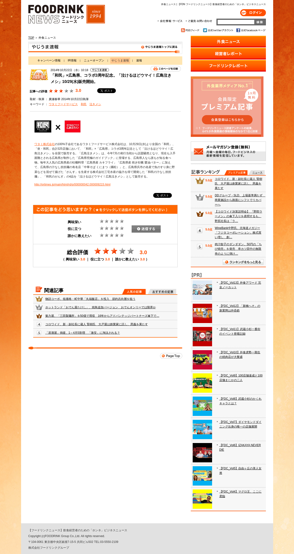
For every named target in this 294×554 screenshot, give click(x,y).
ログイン (253, 12)
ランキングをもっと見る (243, 262)
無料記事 (256, 172)
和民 (84, 104)
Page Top (171, 356)
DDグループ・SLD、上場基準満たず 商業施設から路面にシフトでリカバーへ (240, 200)
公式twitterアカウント (218, 30)
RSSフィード (191, 30)
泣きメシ (95, 104)
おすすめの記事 (162, 291)
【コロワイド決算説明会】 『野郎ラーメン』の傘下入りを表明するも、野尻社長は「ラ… (238, 216)
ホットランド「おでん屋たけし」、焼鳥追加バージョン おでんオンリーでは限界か (100, 307)
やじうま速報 (105, 48)
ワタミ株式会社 (44, 144)
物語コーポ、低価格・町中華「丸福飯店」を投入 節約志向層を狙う (90, 299)
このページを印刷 (166, 69)
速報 (139, 60)
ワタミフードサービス (63, 104)
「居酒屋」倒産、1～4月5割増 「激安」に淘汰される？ (82, 332)
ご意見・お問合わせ (199, 21)
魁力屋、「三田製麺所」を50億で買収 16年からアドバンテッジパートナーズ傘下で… (102, 316)
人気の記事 (134, 291)
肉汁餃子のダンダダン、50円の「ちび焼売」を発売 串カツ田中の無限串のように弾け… (238, 249)
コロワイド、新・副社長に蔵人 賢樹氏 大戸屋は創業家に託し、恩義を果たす (96, 324)
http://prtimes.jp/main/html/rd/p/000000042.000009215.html (72, 184)
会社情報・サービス (171, 21)
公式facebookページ (250, 30)
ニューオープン (94, 60)
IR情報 (72, 60)
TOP (31, 37)
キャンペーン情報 (49, 60)
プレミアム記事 (235, 172)
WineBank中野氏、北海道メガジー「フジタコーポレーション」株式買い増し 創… (238, 232)
